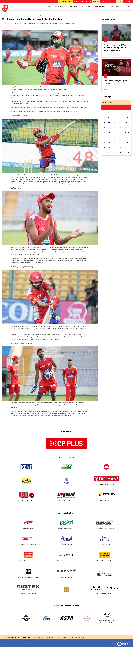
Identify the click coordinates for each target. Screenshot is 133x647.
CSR (58, 637)
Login (129, 1)
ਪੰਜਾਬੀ (119, 1)
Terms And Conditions (12, 637)
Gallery (112, 7)
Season (84, 7)
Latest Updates (99, 7)
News (105, 54)
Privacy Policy (26, 637)
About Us (65, 637)
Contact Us (50, 637)
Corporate (125, 7)
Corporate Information (78, 637)
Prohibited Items (39, 637)
